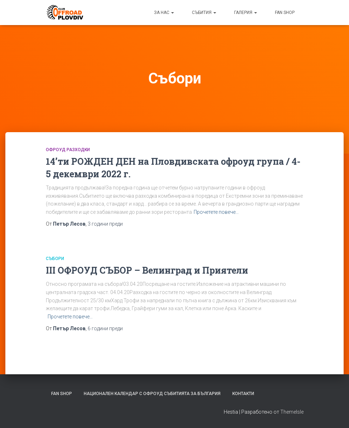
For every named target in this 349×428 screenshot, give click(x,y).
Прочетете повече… (216, 212)
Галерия (245, 12)
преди (105, 224)
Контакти (243, 393)
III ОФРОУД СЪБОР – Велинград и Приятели (147, 270)
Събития (204, 12)
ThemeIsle (292, 412)
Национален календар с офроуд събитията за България (152, 393)
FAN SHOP (285, 12)
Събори (55, 258)
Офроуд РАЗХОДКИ (68, 149)
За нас (164, 12)
